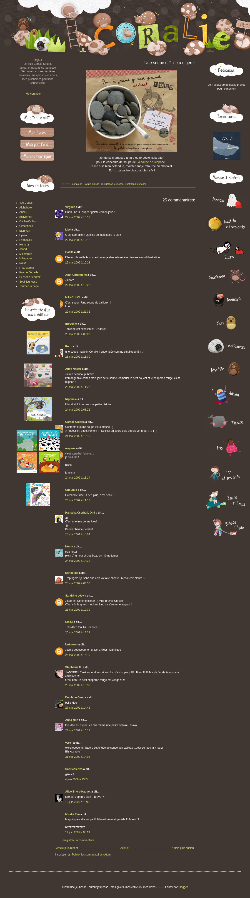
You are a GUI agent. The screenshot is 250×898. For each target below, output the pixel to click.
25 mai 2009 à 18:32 (77, 685)
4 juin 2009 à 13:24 (76, 779)
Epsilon (23, 235)
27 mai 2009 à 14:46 (77, 707)
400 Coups (25, 202)
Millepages (25, 258)
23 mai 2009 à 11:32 (77, 387)
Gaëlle (69, 252)
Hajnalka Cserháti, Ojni (80, 512)
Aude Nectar (73, 369)
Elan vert (24, 230)
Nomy (69, 546)
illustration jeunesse (135, 184)
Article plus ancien (183, 848)
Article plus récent (67, 848)
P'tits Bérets (26, 267)
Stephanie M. (73, 667)
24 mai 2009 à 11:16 (77, 500)
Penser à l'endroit (29, 277)
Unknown (71, 644)
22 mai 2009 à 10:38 (77, 217)
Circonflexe (26, 226)
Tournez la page (29, 286)
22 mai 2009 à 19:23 (77, 285)
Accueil (124, 848)
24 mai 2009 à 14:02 (77, 534)
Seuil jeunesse (28, 281)
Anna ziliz (71, 720)
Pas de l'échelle (28, 272)
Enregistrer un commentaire (77, 840)
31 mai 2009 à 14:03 (77, 756)
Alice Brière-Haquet (77, 791)
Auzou (23, 212)
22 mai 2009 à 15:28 (77, 262)
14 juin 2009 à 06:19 (77, 832)
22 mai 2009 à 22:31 (77, 311)
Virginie (70, 207)
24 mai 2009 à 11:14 (77, 477)
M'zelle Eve (72, 814)
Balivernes (25, 216)
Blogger (183, 887)
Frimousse (25, 239)
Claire (69, 622)
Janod (23, 249)
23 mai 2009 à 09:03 (77, 334)
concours (77, 184)
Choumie (71, 490)
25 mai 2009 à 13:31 (77, 632)
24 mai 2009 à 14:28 (77, 560)
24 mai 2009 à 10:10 (77, 436)
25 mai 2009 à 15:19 (77, 655)
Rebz (68, 346)
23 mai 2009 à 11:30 (77, 356)
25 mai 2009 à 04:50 (77, 583)
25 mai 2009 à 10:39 (77, 609)
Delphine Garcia (75, 697)
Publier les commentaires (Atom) (92, 854)
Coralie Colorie (75, 422)
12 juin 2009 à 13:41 (77, 802)
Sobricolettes (73, 769)
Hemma (24, 244)
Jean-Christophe (76, 274)
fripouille (71, 323)
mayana (70, 448)
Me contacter (33, 93)
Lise (68, 229)
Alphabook (25, 207)
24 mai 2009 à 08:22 (77, 409)
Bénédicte (71, 572)
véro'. (68, 742)
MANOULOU (73, 297)
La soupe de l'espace (151, 162)
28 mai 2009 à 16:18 (77, 730)
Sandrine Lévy (74, 595)
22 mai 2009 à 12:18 (77, 240)
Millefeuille (25, 254)
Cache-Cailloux (28, 221)
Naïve (22, 263)
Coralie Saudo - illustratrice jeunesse (104, 184)
